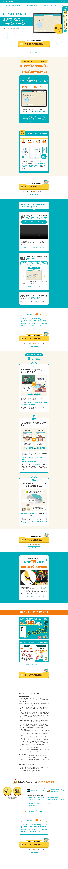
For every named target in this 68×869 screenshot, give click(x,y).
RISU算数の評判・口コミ (34, 803)
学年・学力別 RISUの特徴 (34, 799)
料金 (51, 5)
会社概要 (63, 1)
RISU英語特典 (45, 5)
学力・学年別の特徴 (58, 5)
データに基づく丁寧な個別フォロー (36, 797)
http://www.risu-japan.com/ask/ (26, 771)
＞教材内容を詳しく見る (34, 286)
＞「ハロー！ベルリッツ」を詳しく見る (34, 596)
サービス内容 (7, 5)
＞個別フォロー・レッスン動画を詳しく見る (34, 247)
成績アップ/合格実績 (16, 5)
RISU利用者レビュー (33, 805)
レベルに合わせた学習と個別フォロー (31, 5)
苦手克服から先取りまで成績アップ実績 (56, 790)
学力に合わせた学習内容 (53, 797)
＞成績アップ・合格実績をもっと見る (34, 664)
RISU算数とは (34, 790)
